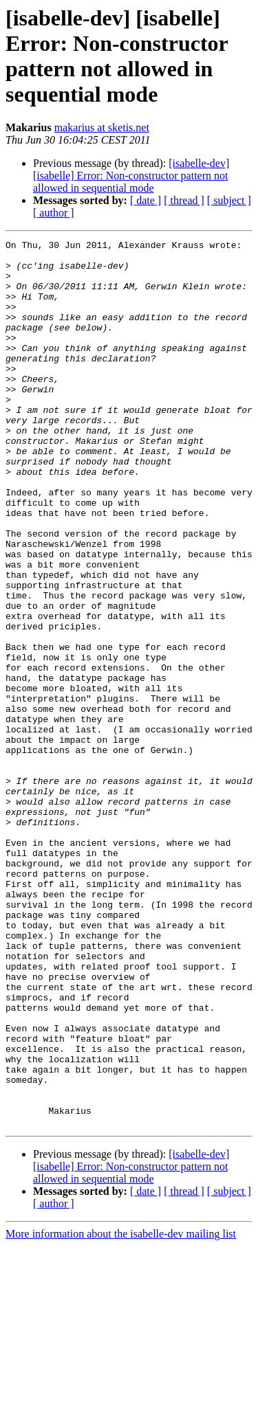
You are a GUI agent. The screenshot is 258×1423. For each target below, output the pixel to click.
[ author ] (53, 213)
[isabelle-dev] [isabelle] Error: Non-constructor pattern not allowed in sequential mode (131, 175)
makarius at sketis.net (101, 127)
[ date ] (145, 200)
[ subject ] (229, 200)
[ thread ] (184, 200)
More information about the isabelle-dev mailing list (121, 1411)
